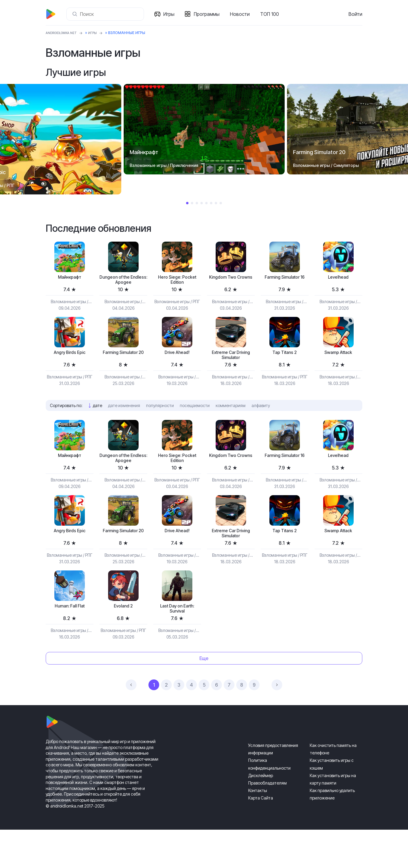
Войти (355, 14)
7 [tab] (216, 203)
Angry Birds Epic (69, 356)
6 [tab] (211, 203)
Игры (171, 14)
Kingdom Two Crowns (231, 281)
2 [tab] (192, 203)
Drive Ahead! (177, 356)
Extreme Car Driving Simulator (231, 359)
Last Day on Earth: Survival (177, 621)
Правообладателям (267, 797)
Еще (204, 673)
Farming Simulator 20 (123, 359)
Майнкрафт (69, 278)
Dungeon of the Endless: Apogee (123, 281)
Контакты (257, 804)
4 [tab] (201, 203)
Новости (242, 14)
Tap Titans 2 (284, 356)
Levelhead (338, 278)
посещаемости (195, 411)
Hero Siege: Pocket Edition (177, 281)
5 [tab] (206, 203)
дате (97, 411)
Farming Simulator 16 (284, 281)
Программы (209, 14)
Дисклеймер (260, 789)
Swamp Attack (338, 356)
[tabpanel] (204, 129)
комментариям (231, 411)
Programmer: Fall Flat (69, 618)
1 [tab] (187, 203)
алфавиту (260, 411)
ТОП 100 (272, 14)
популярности (160, 411)
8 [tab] (221, 203)
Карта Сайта (260, 812)
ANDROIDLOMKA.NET (65, 32)
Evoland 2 (123, 618)
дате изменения (124, 411)
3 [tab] (197, 203)
